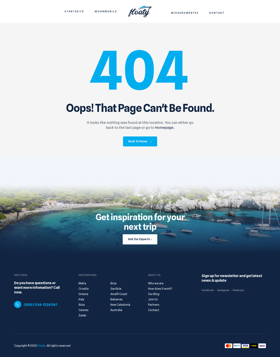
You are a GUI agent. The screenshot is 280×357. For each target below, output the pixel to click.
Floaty (41, 345)
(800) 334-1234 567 (40, 304)
